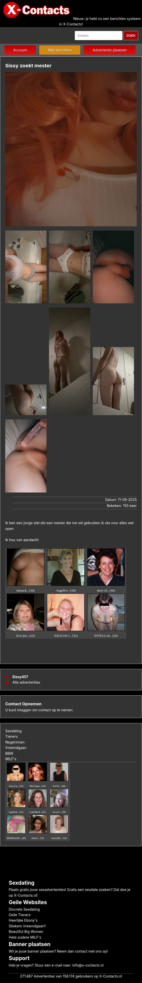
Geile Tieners (19, 915)
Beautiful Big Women (26, 931)
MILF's (10, 759)
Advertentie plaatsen (109, 50)
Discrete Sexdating (24, 909)
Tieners (11, 736)
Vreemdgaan (15, 747)
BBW (9, 753)
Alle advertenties (22, 682)
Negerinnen (14, 742)
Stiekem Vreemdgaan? (27, 926)
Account (20, 50)
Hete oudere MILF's (25, 937)
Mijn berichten (60, 50)
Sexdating (13, 731)
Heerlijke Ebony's (23, 920)
